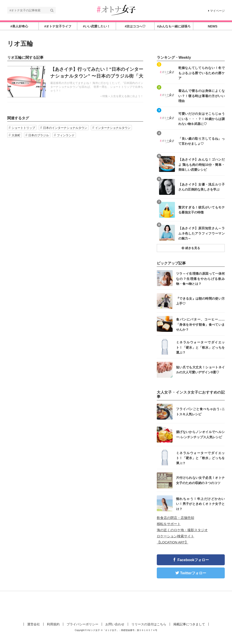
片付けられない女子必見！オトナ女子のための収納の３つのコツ (200, 480)
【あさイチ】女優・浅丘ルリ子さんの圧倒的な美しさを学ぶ (201, 187)
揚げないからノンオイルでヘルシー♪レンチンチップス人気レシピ (200, 434)
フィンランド (66, 135)
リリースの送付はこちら (148, 624)
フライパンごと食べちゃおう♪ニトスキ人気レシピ (200, 411)
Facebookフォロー (193, 560)
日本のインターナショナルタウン (65, 128)
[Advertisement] (116, 606)
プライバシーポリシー (82, 624)
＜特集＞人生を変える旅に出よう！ (121, 96)
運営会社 (33, 624)
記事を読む (75, 81)
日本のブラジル (38, 135)
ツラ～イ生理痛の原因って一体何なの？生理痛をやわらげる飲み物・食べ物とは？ (200, 278)
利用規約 (53, 624)
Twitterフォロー (193, 573)
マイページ (216, 10)
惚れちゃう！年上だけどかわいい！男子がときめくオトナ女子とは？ (200, 503)
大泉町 (16, 135)
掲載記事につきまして (189, 624)
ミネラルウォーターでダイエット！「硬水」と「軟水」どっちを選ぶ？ (200, 347)
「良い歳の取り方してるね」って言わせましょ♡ (201, 141)
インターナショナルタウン (112, 128)
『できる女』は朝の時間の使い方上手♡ (200, 301)
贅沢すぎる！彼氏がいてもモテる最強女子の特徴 (201, 209)
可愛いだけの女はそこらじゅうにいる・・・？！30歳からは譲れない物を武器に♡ (201, 118)
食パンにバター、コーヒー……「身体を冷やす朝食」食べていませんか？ (200, 324)
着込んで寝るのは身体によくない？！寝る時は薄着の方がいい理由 (201, 95)
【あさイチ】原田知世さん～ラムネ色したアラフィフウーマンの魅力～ (201, 233)
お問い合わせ (114, 624)
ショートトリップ (23, 128)
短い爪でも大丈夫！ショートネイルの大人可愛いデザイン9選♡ (200, 369)
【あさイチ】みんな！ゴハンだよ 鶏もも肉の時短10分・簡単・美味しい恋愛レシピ (201, 164)
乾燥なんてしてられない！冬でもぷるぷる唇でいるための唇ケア (201, 72)
